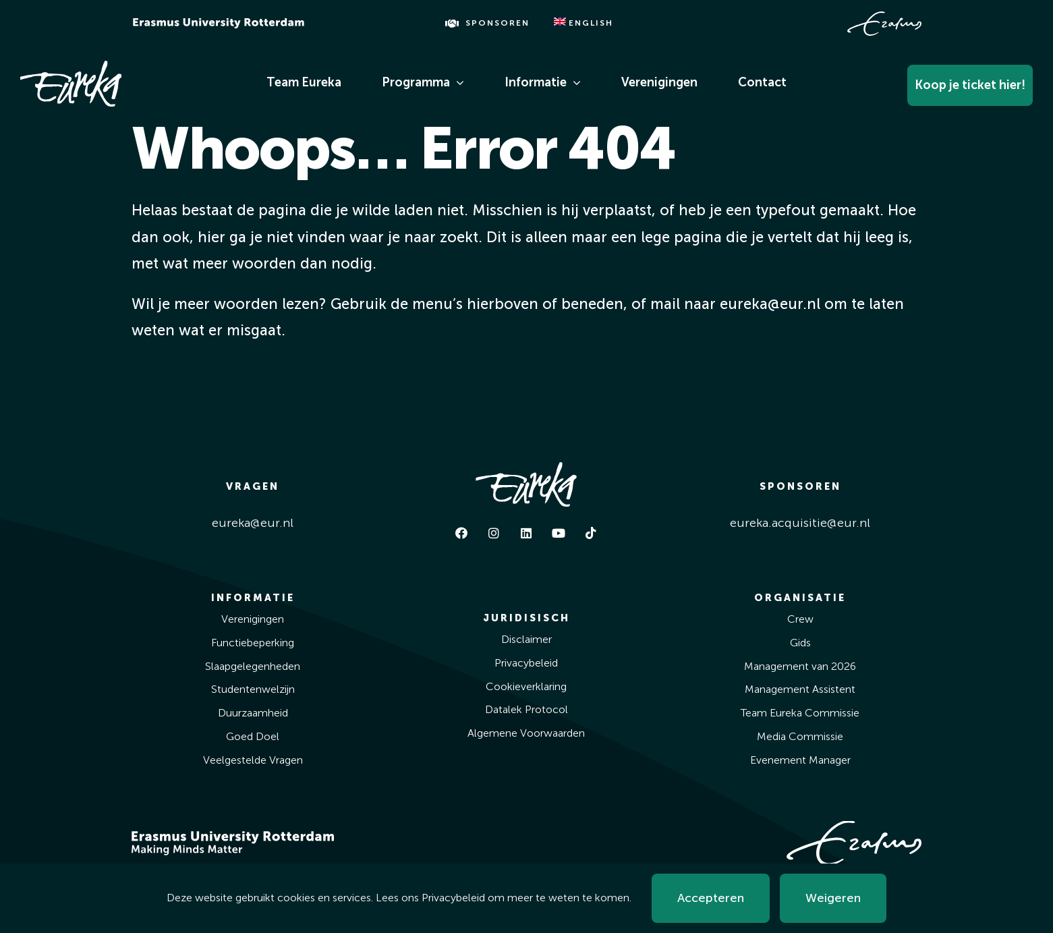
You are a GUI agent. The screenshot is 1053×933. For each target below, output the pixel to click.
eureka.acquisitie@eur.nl (800, 522)
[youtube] (558, 533)
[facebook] (461, 533)
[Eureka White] (70, 66)
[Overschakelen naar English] (583, 23)
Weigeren (833, 897)
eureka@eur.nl (252, 522)
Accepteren (710, 897)
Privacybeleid (453, 897)
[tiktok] (591, 533)
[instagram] (494, 533)
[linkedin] (526, 533)
